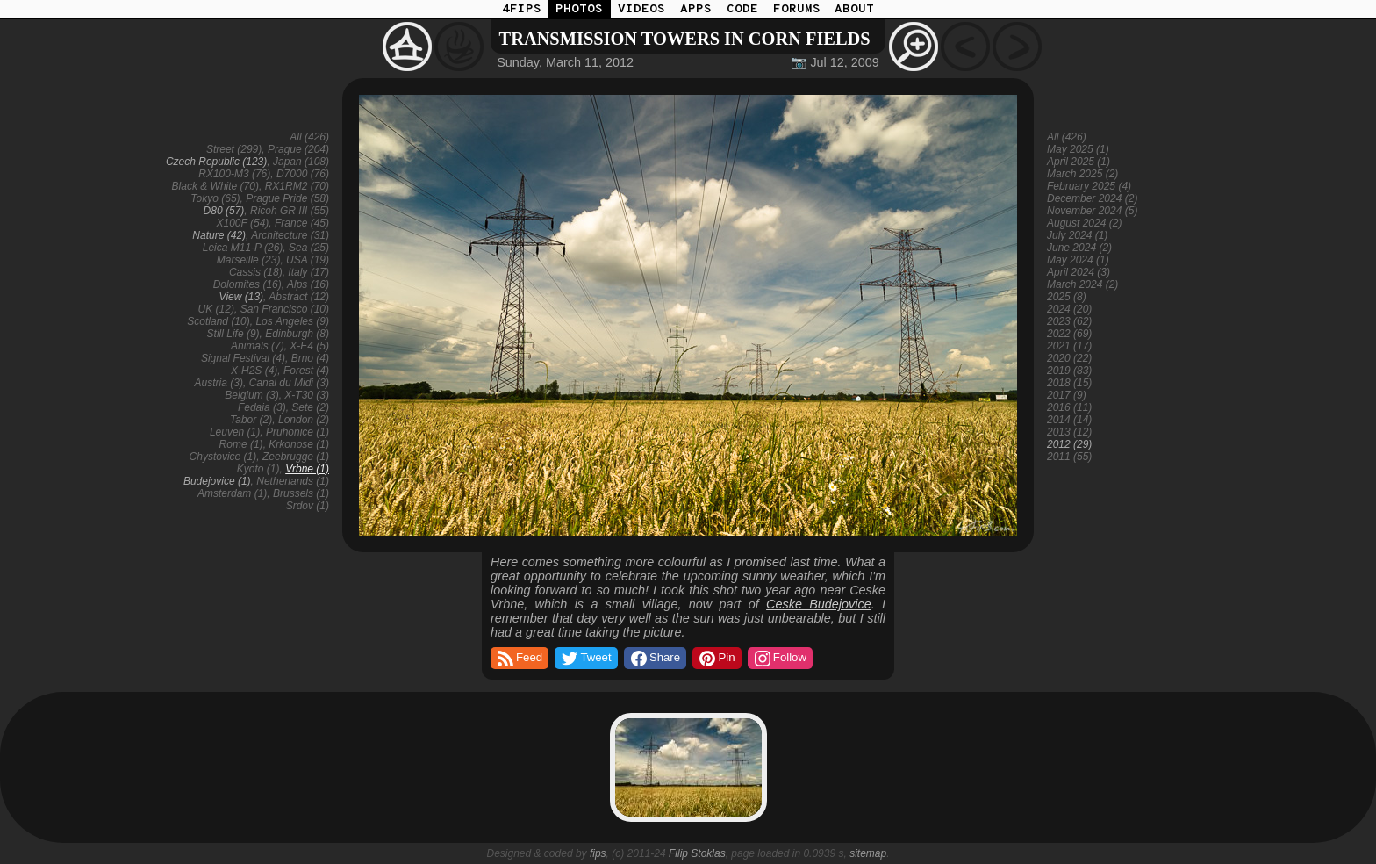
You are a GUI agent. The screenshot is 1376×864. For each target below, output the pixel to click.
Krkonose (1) (299, 444)
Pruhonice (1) (297, 432)
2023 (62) (1069, 321)
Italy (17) (308, 272)
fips (598, 853)
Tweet (585, 658)
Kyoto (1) (258, 469)
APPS (696, 9)
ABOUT (854, 9)
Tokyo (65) (215, 198)
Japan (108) (301, 161)
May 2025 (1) (1078, 149)
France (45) (302, 223)
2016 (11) (1069, 407)
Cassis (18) (256, 272)
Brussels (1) (301, 493)
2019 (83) (1069, 370)
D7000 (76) (302, 174)
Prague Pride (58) (287, 198)
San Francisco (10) (284, 309)
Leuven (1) (235, 432)
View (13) (241, 297)
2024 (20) (1069, 309)
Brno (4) (310, 358)
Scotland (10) (218, 321)
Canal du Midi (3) (289, 383)
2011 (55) (1069, 456)
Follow (779, 658)
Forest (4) (306, 370)
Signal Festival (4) (243, 358)
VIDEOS (641, 9)
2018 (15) (1069, 383)
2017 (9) (1066, 395)
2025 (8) (1066, 297)
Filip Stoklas (697, 853)
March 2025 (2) (1082, 174)
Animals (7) (257, 346)
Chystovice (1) (223, 456)
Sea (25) (309, 247)
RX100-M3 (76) (234, 174)
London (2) (303, 420)
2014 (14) (1069, 420)
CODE (742, 9)
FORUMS (797, 9)
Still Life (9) (233, 334)
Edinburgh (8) (297, 334)
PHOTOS (579, 9)
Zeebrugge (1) (295, 456)
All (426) (309, 137)
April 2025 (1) (1078, 161)
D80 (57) (224, 211)
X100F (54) (242, 223)
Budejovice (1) (217, 481)
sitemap (867, 853)
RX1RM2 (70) (297, 186)
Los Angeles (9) (292, 321)
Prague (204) (298, 149)
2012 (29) (1069, 444)
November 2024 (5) (1092, 211)
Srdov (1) (307, 506)
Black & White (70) (215, 186)
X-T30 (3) (306, 395)
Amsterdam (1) (232, 493)
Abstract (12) (299, 297)
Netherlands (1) (292, 481)
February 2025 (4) (1089, 186)
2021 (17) (1069, 346)
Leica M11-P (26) (243, 247)
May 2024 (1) (1078, 260)
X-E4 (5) (309, 346)
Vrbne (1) (307, 469)
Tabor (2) (251, 420)
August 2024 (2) (1084, 223)
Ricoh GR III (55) (289, 211)
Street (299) (234, 149)
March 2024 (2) (1082, 284)
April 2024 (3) (1078, 272)
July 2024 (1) (1077, 235)
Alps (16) (308, 284)
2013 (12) (1069, 432)
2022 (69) (1069, 334)
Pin (716, 658)
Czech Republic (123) (216, 161)
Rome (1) (241, 444)
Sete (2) (310, 407)
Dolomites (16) (247, 284)
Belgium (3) (251, 395)
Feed (518, 658)
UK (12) (216, 309)
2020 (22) (1069, 358)
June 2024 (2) (1079, 247)
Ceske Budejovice (818, 604)
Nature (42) (219, 235)
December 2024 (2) (1092, 198)
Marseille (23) (249, 260)
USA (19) (307, 260)
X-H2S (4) (254, 370)
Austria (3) (219, 383)
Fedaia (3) (262, 407)
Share (654, 658)
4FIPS (521, 9)
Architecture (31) (290, 235)
